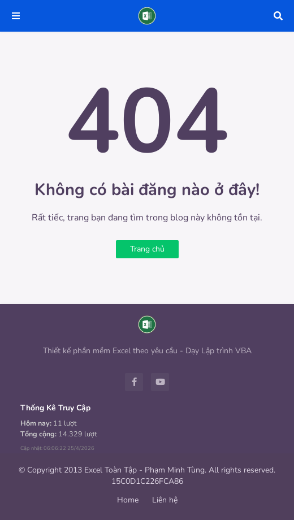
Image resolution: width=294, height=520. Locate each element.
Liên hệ (165, 500)
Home (128, 500)
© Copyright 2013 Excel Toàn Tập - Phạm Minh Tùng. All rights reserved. (147, 470)
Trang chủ (147, 249)
